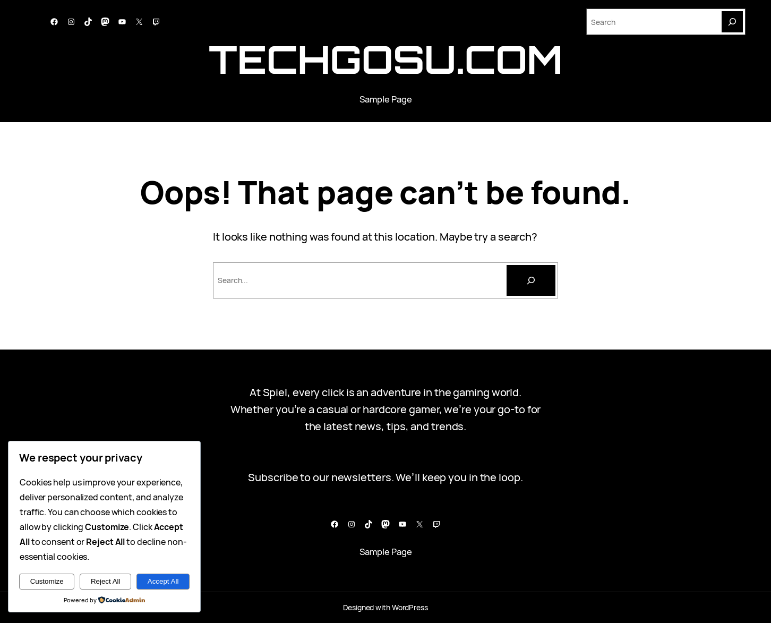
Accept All (163, 581)
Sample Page (385, 99)
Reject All (106, 581)
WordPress (410, 607)
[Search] (732, 21)
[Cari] (531, 280)
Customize (47, 581)
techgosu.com (385, 59)
